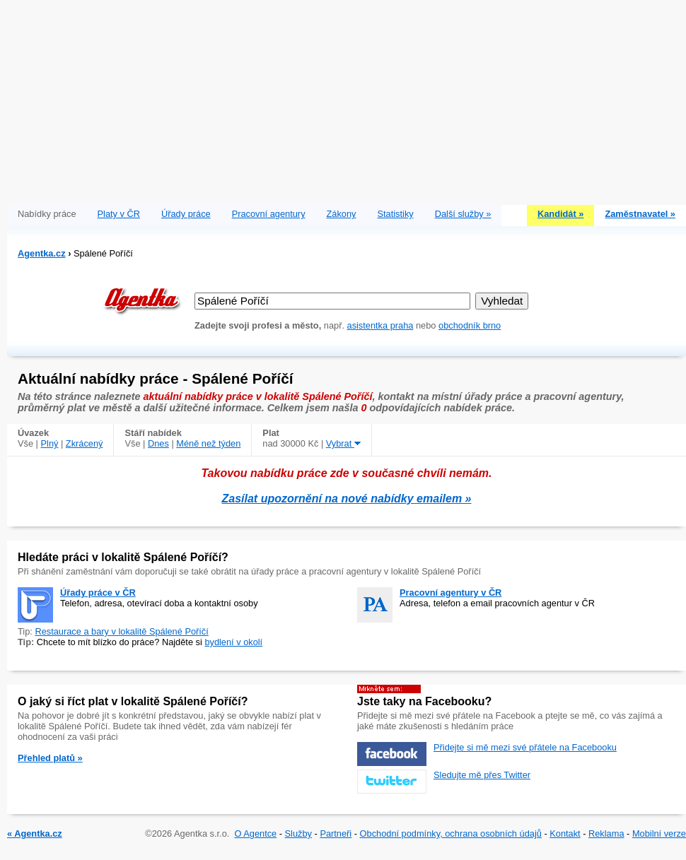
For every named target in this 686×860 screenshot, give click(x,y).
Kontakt (565, 833)
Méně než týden (208, 443)
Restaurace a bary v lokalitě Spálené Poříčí (121, 631)
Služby (298, 833)
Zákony (341, 213)
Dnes (158, 443)
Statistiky (396, 213)
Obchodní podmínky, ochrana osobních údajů (451, 833)
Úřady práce (186, 213)
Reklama (606, 833)
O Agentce (255, 833)
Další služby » (463, 213)
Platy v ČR (119, 213)
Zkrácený (84, 443)
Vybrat (343, 443)
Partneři (335, 833)
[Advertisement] (347, 99)
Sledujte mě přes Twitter (482, 775)
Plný (50, 443)
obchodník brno (469, 325)
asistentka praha (380, 325)
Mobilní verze (659, 833)
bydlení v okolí (233, 642)
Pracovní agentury (269, 213)
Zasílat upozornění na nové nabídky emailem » (347, 499)
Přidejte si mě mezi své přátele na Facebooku (525, 747)
